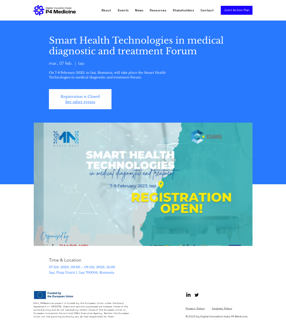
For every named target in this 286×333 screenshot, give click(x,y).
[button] (158, 10)
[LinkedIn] (188, 295)
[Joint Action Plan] (236, 10)
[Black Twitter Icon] (196, 295)
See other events (80, 102)
